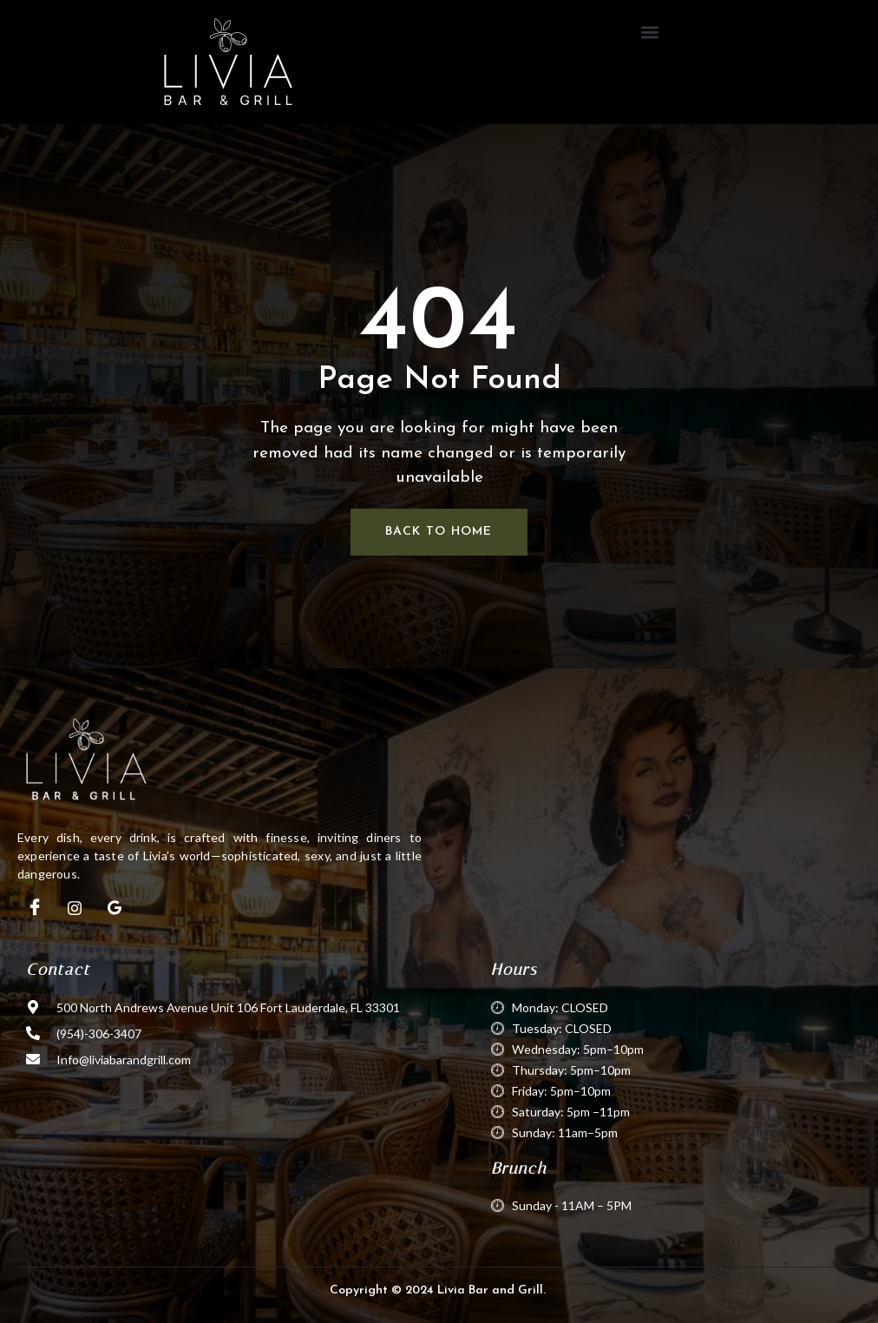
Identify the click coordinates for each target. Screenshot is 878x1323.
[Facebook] (35, 908)
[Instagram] (75, 908)
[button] (650, 31)
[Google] (115, 908)
